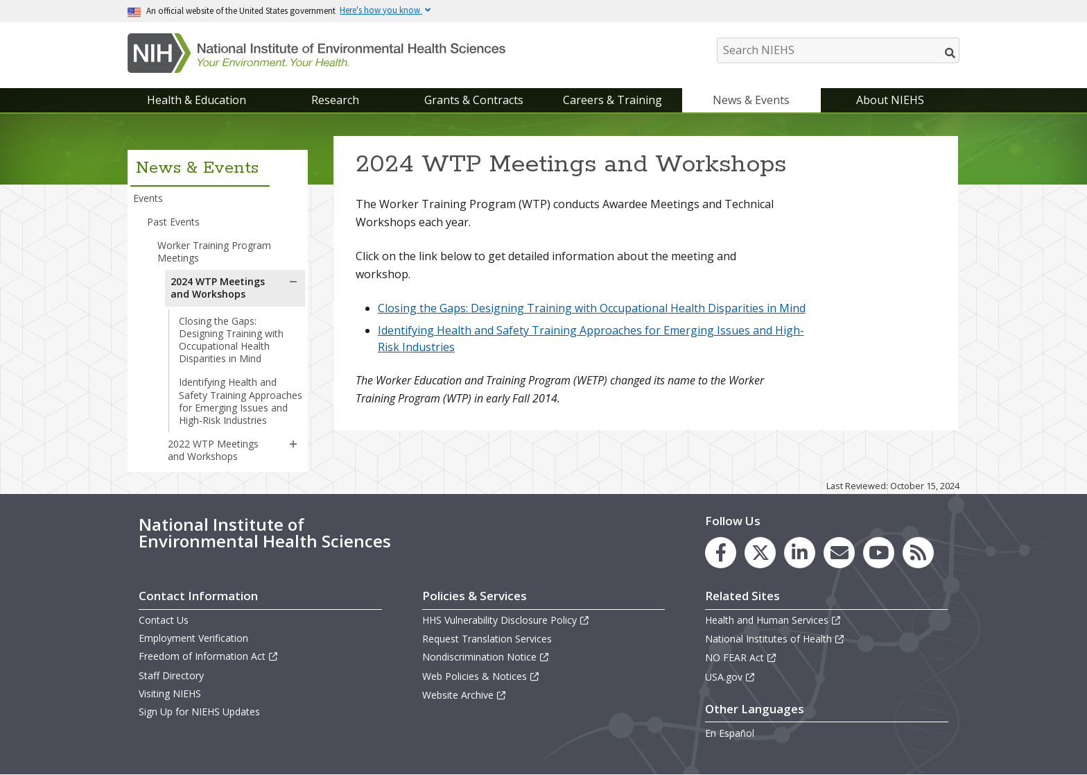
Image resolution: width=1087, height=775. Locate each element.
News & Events (751, 100)
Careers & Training (612, 100)
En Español (729, 733)
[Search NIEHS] (838, 50)
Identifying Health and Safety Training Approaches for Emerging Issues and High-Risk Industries (240, 401)
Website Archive (464, 694)
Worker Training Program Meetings (214, 251)
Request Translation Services (487, 638)
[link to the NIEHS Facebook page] (720, 552)
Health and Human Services (773, 620)
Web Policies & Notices (481, 676)
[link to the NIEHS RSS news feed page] (918, 552)
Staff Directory (171, 675)
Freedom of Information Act (209, 656)
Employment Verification (193, 638)
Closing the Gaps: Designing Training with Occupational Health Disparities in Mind (231, 340)
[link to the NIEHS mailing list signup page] (839, 552)
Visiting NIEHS (170, 693)
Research (335, 100)
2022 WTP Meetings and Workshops (213, 450)
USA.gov (730, 676)
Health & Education (196, 100)
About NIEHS (890, 100)
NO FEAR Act (741, 657)
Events (148, 198)
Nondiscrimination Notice (486, 656)
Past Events (173, 221)
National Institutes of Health (775, 638)
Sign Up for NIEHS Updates (199, 711)
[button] (293, 281)
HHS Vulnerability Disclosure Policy (506, 620)
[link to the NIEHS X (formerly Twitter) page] (760, 552)
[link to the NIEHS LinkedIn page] (799, 552)
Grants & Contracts (473, 100)
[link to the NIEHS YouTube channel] (878, 552)
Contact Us (164, 620)
